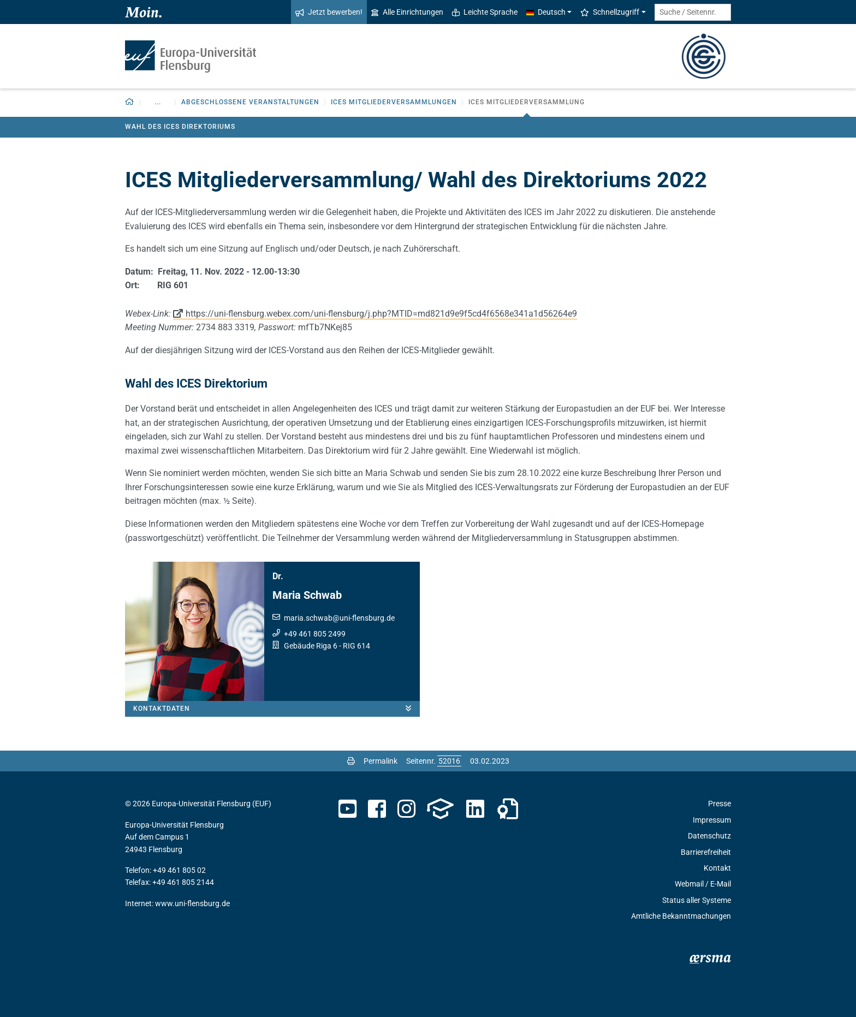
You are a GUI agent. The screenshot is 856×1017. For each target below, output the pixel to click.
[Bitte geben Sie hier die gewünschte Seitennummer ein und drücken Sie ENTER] (449, 761)
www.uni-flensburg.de (192, 903)
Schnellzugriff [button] (609, 12)
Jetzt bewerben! (328, 12)
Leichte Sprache (485, 12)
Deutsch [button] (546, 12)
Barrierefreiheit (706, 852)
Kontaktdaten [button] (276, 708)
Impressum (712, 820)
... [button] (157, 102)
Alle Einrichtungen (407, 12)
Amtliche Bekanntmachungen (681, 916)
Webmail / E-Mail (703, 883)
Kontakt (717, 868)
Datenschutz (709, 835)
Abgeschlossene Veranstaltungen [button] (250, 102)
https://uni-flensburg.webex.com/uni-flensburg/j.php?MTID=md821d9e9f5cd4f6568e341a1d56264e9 (381, 313)
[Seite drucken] (351, 761)
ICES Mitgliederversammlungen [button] (394, 102)
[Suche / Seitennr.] (693, 12)
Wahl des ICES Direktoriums (180, 126)
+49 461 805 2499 (315, 633)
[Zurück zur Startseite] (129, 102)
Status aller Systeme (696, 900)
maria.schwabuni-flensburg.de (339, 618)
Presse (719, 803)
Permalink (380, 761)
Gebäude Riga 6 (310, 645)
